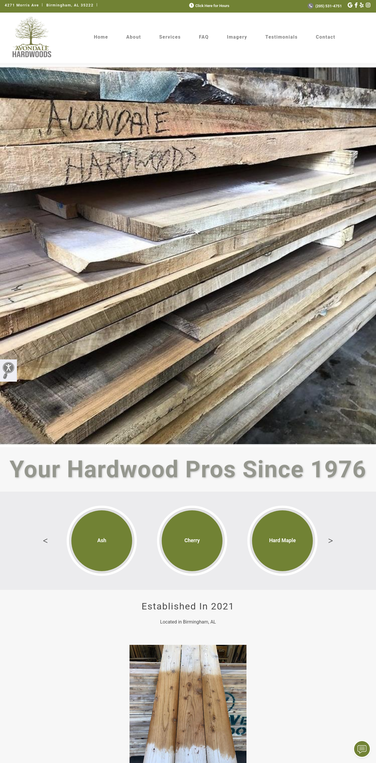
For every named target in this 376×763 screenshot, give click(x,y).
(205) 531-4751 (325, 6)
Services (170, 37)
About (133, 37)
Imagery (237, 37)
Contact (325, 37)
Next (330, 541)
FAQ (204, 37)
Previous (45, 541)
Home (101, 37)
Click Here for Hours (208, 6)
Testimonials (281, 37)
